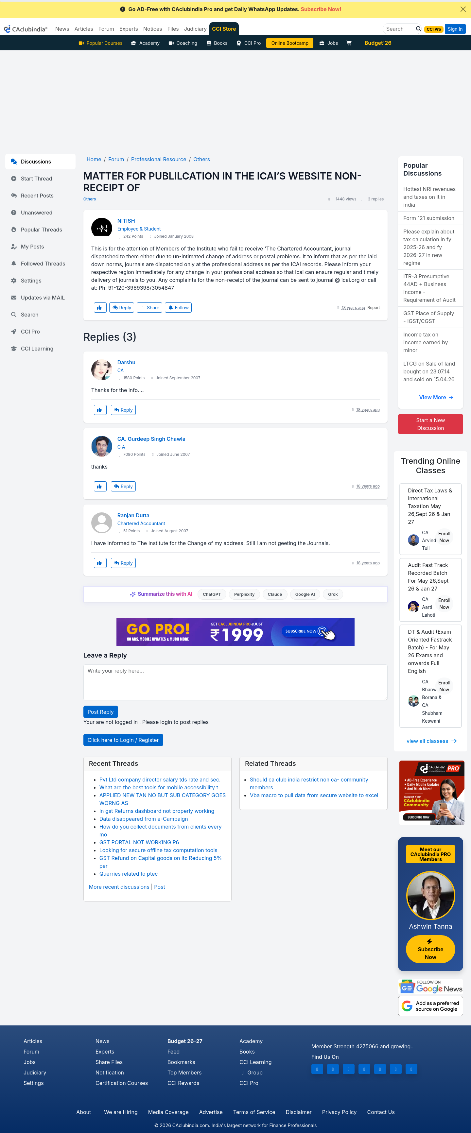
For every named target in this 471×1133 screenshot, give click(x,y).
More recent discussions (119, 887)
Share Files (109, 1062)
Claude (275, 594)
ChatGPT (212, 594)
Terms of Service (254, 1112)
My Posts (27, 246)
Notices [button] (152, 29)
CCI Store (224, 29)
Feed (173, 1051)
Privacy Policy (339, 1112)
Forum (31, 1051)
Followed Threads (37, 263)
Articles (33, 1041)
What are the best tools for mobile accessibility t (158, 787)
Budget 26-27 (184, 1041)
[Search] (399, 29)
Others (89, 199)
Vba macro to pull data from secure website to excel (314, 795)
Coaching (182, 43)
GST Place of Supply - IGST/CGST (428, 317)
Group (251, 1072)
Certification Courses (122, 1083)
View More (436, 397)
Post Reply (101, 712)
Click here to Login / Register (123, 740)
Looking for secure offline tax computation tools (158, 850)
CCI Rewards (183, 1083)
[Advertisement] (235, 99)
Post (159, 887)
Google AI (305, 594)
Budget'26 (378, 43)
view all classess (432, 741)
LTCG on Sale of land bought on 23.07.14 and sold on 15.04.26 (429, 371)
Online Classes (431, 465)
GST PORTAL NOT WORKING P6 (139, 842)
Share (149, 307)
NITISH (126, 220)
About (83, 1112)
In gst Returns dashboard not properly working (157, 811)
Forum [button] (106, 29)
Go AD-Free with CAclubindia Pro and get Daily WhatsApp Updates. (230, 9)
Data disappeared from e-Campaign (143, 818)
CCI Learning (31, 348)
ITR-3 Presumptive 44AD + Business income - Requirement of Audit (429, 288)
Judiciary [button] (195, 29)
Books (217, 43)
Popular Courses (100, 43)
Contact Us (381, 1112)
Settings (26, 280)
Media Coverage (168, 1112)
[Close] (463, 9)
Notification (110, 1072)
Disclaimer (299, 1112)
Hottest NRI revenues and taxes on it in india (429, 197)
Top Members (184, 1072)
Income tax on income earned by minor (425, 342)
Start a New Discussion (430, 424)
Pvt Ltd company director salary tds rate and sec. (160, 779)
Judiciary (35, 1072)
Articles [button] (84, 29)
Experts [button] (128, 29)
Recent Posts (32, 195)
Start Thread (31, 178)
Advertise (211, 1112)
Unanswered (31, 212)
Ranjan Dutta (133, 515)
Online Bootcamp (289, 43)
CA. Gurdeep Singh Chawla (151, 439)
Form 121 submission (428, 218)
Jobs (328, 43)
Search (24, 314)
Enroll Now (444, 537)
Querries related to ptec (128, 873)
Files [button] (173, 29)
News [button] (62, 29)
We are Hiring (120, 1112)
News (103, 1041)
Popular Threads (36, 229)
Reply (121, 307)
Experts (105, 1051)
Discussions (30, 161)
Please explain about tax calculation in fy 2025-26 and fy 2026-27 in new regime (428, 247)
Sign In (455, 29)
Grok (333, 594)
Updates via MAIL (37, 297)
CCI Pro (248, 43)
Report (374, 307)
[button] (416, 29)
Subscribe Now (430, 949)
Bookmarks (181, 1062)
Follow (178, 307)
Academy (145, 43)
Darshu (126, 362)
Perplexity (244, 594)
